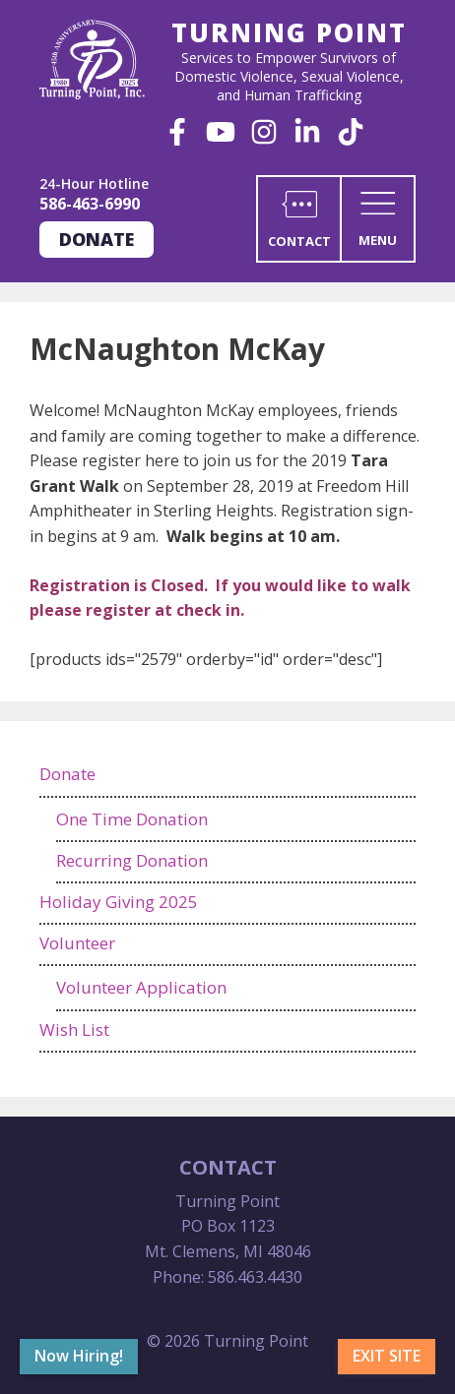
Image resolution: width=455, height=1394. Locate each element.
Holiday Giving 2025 (118, 901)
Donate (96, 239)
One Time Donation (132, 819)
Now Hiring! (78, 1355)
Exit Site (387, 1355)
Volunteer (77, 943)
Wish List (74, 1029)
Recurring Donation (132, 860)
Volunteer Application (141, 987)
